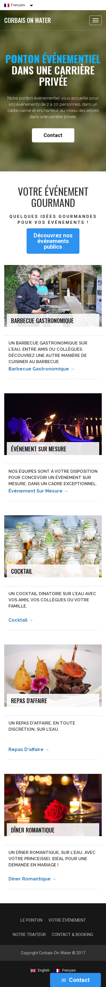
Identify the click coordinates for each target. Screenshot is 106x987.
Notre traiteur (29, 934)
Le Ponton (31, 920)
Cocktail (20, 620)
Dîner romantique (32, 879)
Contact (53, 135)
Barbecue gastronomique (41, 369)
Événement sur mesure (38, 491)
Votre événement (67, 920)
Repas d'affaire (28, 749)
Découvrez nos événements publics (53, 241)
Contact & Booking (72, 934)
